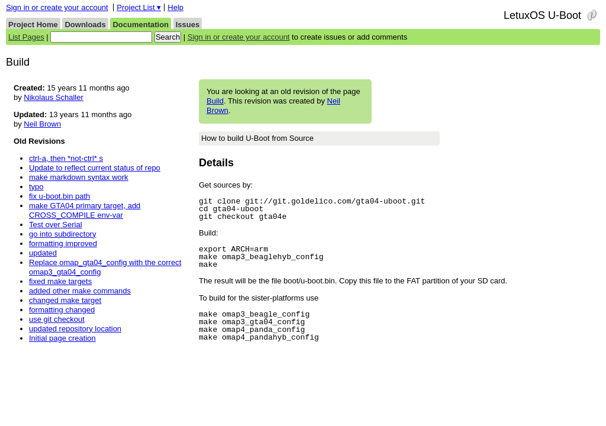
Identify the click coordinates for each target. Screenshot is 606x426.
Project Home (33, 24)
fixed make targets (60, 281)
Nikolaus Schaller (53, 97)
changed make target (65, 300)
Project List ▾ (139, 7)
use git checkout (57, 319)
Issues (187, 24)
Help (175, 7)
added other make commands (80, 290)
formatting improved (63, 243)
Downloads (85, 24)
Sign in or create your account (57, 7)
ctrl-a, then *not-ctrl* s (66, 158)
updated (43, 252)
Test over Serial (55, 224)
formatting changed (62, 309)
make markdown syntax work (78, 177)
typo (36, 186)
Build (215, 100)
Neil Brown (42, 124)
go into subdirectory (62, 234)
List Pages (26, 37)
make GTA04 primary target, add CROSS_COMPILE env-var (84, 210)
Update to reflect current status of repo (94, 167)
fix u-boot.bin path (59, 196)
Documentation (140, 24)
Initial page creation (62, 338)
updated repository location (75, 328)
